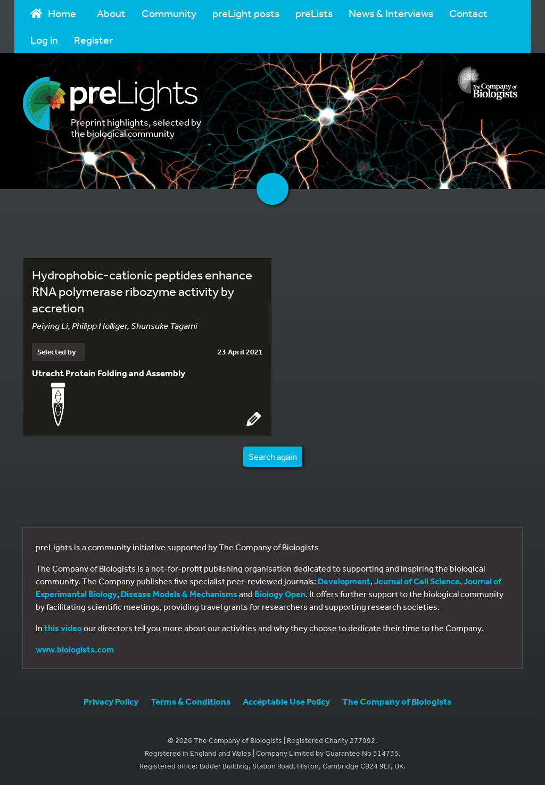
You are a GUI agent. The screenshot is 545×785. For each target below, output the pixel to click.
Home (53, 13)
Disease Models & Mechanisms (179, 594)
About (111, 13)
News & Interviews (391, 13)
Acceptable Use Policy (286, 701)
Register (93, 40)
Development (344, 581)
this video (63, 628)
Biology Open (279, 594)
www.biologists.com (75, 649)
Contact (468, 13)
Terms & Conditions (190, 701)
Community (169, 13)
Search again (273, 456)
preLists (314, 13)
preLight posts (245, 13)
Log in (44, 40)
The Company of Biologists (396, 701)
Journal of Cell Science (417, 581)
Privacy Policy (111, 701)
